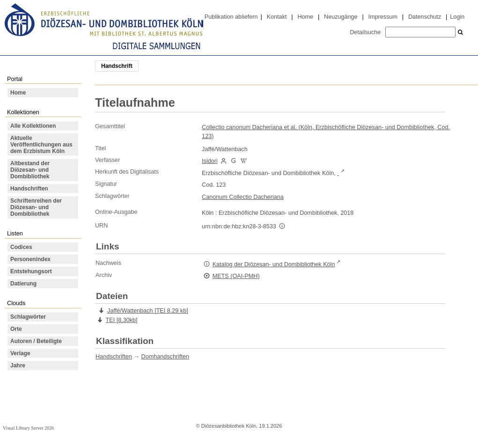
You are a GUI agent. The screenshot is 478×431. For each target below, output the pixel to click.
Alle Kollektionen (33, 126)
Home (305, 17)
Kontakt (277, 17)
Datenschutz (424, 17)
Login (457, 17)
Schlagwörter (28, 317)
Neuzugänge (341, 17)
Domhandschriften (165, 356)
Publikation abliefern (231, 17)
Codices (21, 247)
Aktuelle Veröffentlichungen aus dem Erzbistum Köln (41, 144)
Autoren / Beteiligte (36, 341)
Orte (16, 329)
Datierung (23, 283)
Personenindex (30, 259)
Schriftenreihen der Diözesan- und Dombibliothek (36, 207)
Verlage (20, 353)
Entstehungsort (31, 271)
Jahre (17, 365)
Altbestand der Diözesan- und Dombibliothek (30, 170)
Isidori (210, 161)
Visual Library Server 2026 (28, 428)
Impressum (382, 17)
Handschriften (29, 188)
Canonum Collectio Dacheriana (243, 197)
